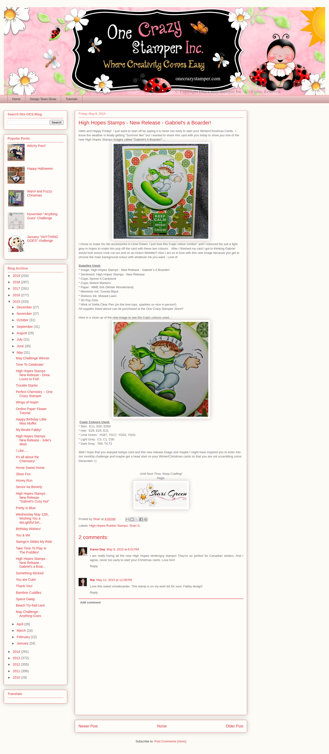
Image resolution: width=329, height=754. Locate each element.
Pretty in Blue (26, 508)
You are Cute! (26, 579)
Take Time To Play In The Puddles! (31, 550)
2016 (17, 295)
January (23, 643)
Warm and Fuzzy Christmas (39, 193)
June (21, 346)
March (22, 630)
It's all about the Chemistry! (27, 459)
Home (16, 99)
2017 (17, 288)
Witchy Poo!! (36, 146)
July (20, 339)
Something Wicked (30, 573)
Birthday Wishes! (28, 529)
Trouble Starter (27, 385)
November (25, 313)
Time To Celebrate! (30, 364)
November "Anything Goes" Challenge (42, 216)
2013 (17, 658)
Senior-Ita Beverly (29, 487)
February (24, 637)
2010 (17, 677)
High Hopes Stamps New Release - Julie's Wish (33, 440)
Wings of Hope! (27, 402)
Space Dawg (25, 599)
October (23, 320)
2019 (17, 276)
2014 (17, 651)
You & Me (23, 535)
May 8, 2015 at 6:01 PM (123, 549)
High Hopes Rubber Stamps (108, 525)
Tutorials (71, 99)
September (25, 327)
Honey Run (24, 480)
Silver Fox (23, 474)
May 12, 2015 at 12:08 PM (114, 580)
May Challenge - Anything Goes (28, 614)
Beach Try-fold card (30, 605)
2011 (17, 671)
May (20, 352)
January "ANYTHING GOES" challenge (42, 239)
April (20, 624)
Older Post (234, 726)
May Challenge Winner (32, 358)
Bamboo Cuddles (28, 592)
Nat (92, 580)
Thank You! (24, 586)
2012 (17, 664)
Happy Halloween (40, 168)
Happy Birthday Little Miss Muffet (31, 421)
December (25, 307)
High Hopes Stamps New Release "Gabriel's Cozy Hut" (32, 497)
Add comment (90, 602)
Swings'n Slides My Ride (34, 542)
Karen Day (97, 549)
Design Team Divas (43, 99)
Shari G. (135, 525)
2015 (17, 301)
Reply (94, 566)
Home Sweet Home (30, 468)
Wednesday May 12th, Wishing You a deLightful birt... (32, 518)
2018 (17, 282)
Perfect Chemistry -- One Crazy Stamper (34, 394)
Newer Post (88, 726)
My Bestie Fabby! (28, 430)
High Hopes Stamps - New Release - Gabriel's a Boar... (31, 563)
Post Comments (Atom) (170, 741)
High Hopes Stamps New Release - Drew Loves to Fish (33, 375)
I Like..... (22, 450)
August (22, 333)
